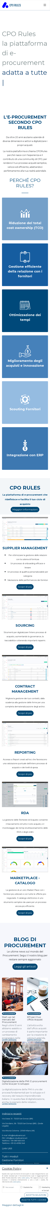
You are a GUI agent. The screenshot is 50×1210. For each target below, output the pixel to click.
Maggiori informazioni (25, 509)
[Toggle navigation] (45, 5)
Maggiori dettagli (12, 1205)
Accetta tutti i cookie (33, 1200)
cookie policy (25, 1178)
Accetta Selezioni (36, 1195)
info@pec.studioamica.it (16, 1138)
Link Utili (7, 1148)
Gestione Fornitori (13, 1160)
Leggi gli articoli (25, 966)
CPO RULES (11, 5)
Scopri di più (25, 586)
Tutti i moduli (10, 1156)
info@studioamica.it (16, 1135)
